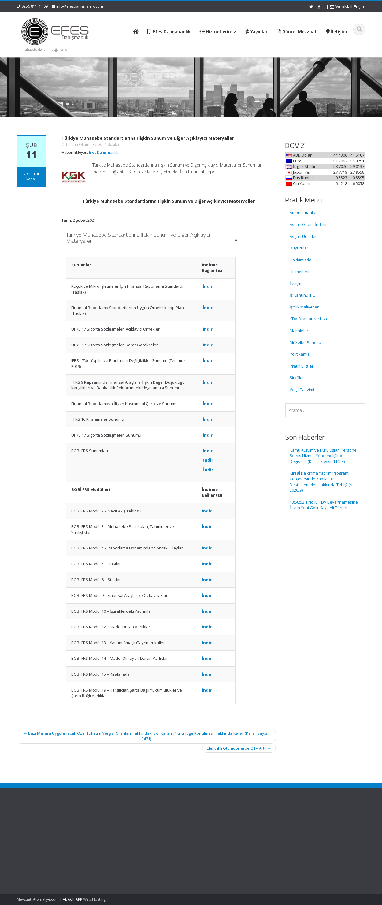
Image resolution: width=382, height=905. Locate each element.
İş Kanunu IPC (302, 295)
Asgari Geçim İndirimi (309, 224)
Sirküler (297, 377)
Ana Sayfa (213, 822)
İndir (208, 286)
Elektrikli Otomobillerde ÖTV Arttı (239, 748)
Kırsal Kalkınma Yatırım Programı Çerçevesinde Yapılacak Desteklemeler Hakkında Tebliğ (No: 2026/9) (323, 481)
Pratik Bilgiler (301, 366)
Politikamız (300, 354)
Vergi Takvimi (302, 389)
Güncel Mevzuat (218, 839)
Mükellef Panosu (305, 342)
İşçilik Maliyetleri (305, 307)
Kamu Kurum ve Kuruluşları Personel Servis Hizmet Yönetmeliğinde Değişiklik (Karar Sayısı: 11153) (324, 455)
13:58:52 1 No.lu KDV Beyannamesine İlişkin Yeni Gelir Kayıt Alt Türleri (324, 505)
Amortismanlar (303, 212)
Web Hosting (94, 899)
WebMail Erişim (347, 6)
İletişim (296, 283)
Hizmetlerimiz (302, 271)
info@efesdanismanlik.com (79, 6)
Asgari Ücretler (303, 236)
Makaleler (299, 330)
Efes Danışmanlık (103, 152)
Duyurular (299, 248)
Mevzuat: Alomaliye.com (38, 899)
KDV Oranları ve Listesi (311, 318)
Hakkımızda (300, 260)
